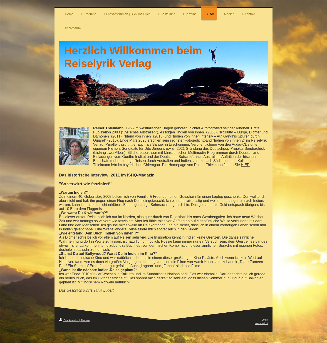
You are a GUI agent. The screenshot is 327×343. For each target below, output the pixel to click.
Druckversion (69, 320)
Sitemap (84, 320)
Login (265, 319)
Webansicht (261, 323)
